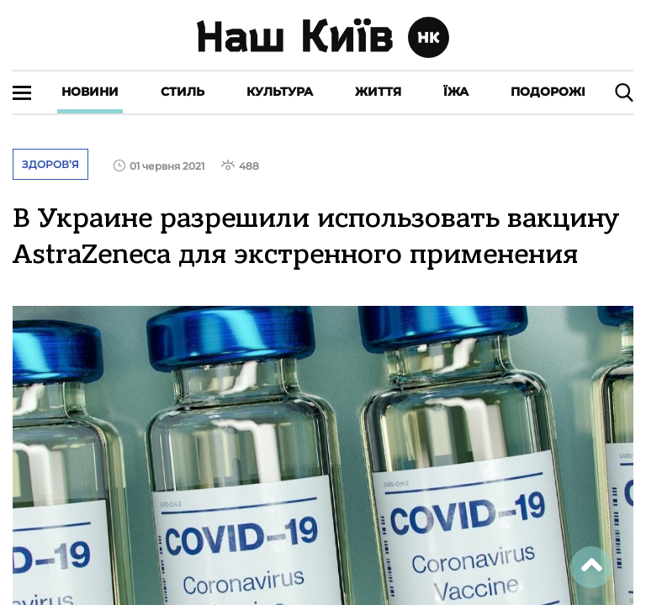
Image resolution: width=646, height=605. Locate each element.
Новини (90, 91)
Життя (378, 91)
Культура (279, 91)
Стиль (182, 91)
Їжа (456, 91)
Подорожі (548, 91)
